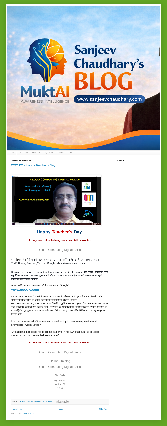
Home (11, 153)
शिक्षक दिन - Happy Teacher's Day (33, 165)
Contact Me (59, 384)
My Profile (48, 153)
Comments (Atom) (28, 413)
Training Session (64, 153)
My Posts (36, 153)
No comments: (48, 401)
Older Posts (103, 409)
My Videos (23, 153)
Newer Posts (17, 409)
